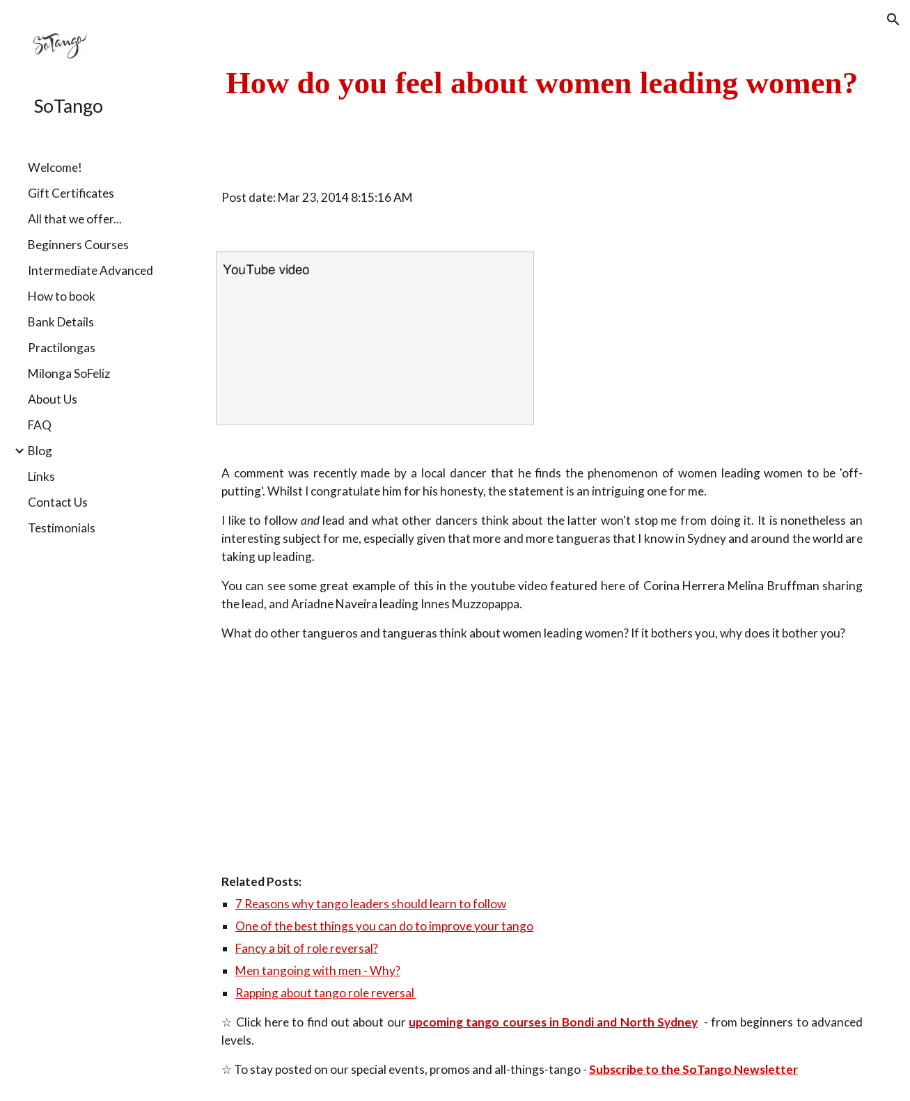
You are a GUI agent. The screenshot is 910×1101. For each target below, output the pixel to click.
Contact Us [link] (58, 502)
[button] (893, 19)
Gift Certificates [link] (71, 193)
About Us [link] (52, 399)
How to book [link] (61, 296)
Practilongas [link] (61, 347)
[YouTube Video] (347, 757)
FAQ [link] (40, 425)
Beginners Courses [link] (78, 244)
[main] (542, 83)
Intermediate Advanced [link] (90, 270)
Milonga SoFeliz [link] (69, 373)
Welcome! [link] (55, 167)
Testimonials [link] (61, 528)
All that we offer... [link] (75, 219)
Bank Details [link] (61, 322)
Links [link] (41, 476)
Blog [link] (40, 450)
